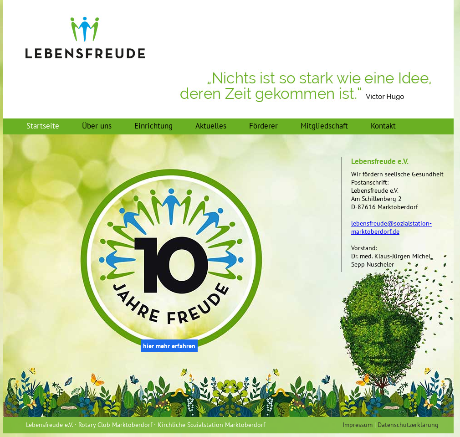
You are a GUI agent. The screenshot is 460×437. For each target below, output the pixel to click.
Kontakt (383, 126)
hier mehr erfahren (169, 346)
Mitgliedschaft (324, 126)
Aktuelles (210, 126)
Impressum (357, 425)
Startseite (42, 126)
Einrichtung (153, 126)
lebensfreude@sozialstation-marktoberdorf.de (391, 227)
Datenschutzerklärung (408, 425)
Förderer (263, 126)
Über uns (97, 126)
